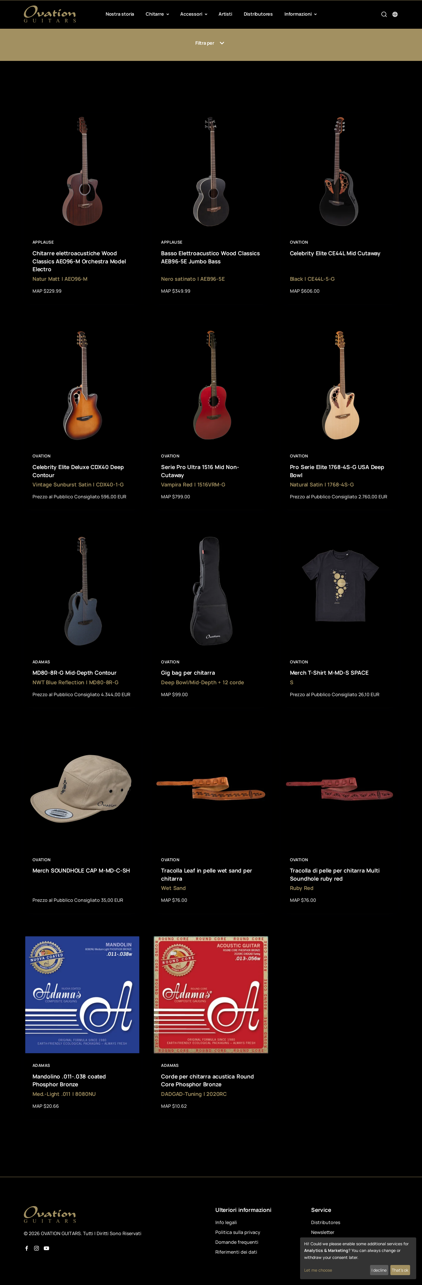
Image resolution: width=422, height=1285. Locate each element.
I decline (379, 1270)
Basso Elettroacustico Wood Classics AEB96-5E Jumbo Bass (210, 257)
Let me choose (318, 1270)
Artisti (225, 14)
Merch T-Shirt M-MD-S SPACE (329, 672)
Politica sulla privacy (237, 1232)
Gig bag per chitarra (188, 672)
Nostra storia (120, 14)
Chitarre (155, 14)
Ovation (299, 242)
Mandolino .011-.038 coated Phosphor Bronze (69, 1080)
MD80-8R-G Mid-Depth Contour (75, 672)
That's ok (400, 1270)
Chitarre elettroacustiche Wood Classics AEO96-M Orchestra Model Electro (79, 261)
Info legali (226, 1222)
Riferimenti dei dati (236, 1252)
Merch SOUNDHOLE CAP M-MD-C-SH (81, 870)
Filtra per (211, 43)
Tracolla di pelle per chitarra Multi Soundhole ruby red (335, 874)
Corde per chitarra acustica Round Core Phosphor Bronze (207, 1080)
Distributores (258, 14)
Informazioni (298, 14)
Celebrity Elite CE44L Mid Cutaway (335, 253)
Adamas (41, 662)
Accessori (191, 14)
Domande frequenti (236, 1242)
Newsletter (322, 1232)
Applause (43, 242)
